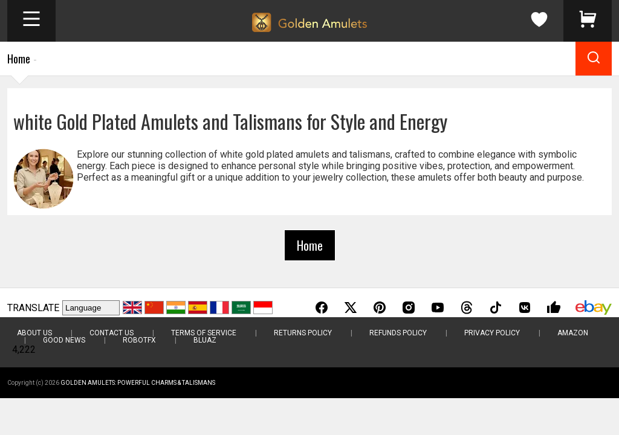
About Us (34, 333)
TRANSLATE (33, 308)
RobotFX (139, 340)
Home (18, 58)
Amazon (572, 333)
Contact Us (111, 333)
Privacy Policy (492, 333)
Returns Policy (303, 333)
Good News (64, 340)
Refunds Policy (398, 333)
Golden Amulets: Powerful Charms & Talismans (137, 382)
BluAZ (204, 340)
